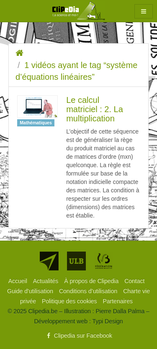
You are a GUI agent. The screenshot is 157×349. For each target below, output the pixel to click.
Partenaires (118, 301)
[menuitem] (18, 281)
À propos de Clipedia (92, 281)
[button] (143, 11)
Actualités (46, 281)
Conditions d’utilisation (89, 291)
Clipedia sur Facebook (78, 335)
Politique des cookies (70, 301)
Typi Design (107, 321)
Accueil (18, 281)
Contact (134, 281)
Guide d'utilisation (31, 291)
